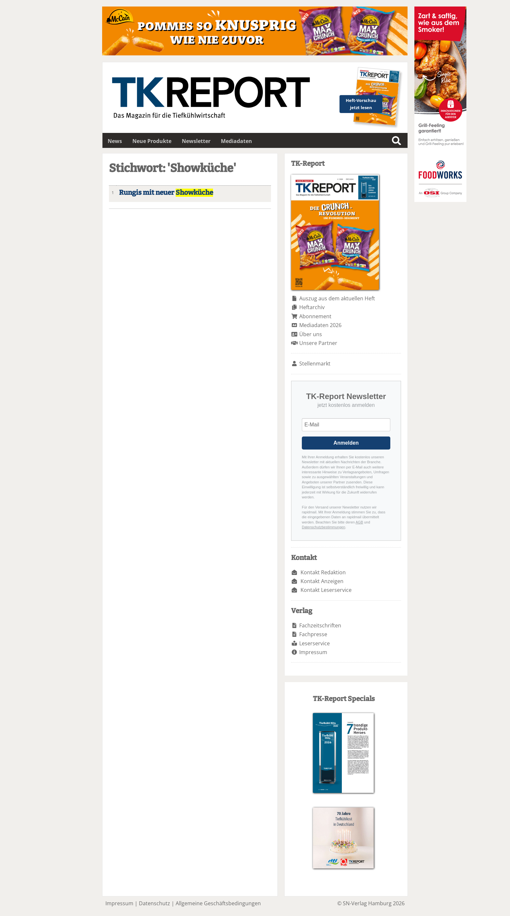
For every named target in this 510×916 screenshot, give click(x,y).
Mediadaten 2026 (320, 325)
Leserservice (314, 643)
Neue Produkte (151, 141)
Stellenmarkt (314, 363)
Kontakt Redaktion (323, 572)
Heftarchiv (312, 307)
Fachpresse (313, 634)
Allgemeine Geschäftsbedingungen (218, 903)
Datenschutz (154, 903)
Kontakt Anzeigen (322, 581)
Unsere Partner (318, 343)
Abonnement (315, 316)
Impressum (313, 652)
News (115, 141)
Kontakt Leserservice (326, 590)
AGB (359, 522)
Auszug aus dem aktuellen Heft (337, 298)
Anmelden (345, 443)
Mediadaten (236, 141)
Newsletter (196, 141)
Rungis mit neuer (166, 193)
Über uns (310, 334)
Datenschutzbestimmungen (323, 527)
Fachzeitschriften (320, 625)
